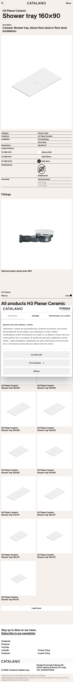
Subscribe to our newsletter (18, 633)
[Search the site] (2, 3)
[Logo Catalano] (10, 661)
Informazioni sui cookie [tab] (59, 316)
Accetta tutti (36, 354)
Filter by (4, 296)
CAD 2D (43, 182)
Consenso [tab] (12, 316)
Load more (36, 608)
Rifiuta (36, 371)
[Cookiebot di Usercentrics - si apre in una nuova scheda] (59, 308)
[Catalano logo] (36, 3)
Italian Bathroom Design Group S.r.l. (15, 678)
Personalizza (36, 363)
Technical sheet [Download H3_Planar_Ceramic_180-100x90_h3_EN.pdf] (44, 179)
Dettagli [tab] (35, 316)
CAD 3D (43, 185)
